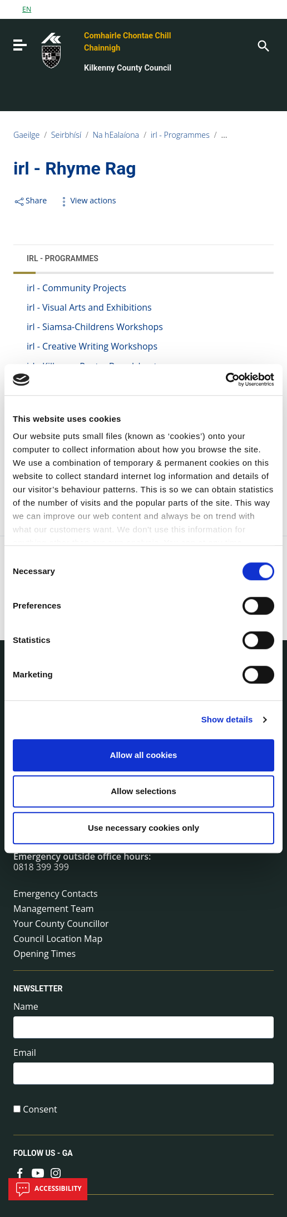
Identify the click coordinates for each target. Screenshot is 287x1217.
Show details (227, 719)
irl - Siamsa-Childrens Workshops (95, 327)
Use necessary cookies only (143, 827)
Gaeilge (26, 134)
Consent (40, 1109)
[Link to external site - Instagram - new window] (55, 1172)
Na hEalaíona (116, 134)
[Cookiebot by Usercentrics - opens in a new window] (225, 379)
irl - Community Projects (76, 288)
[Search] (262, 45)
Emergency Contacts (55, 893)
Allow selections (143, 791)
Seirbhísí (66, 134)
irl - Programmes (180, 134)
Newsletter (38, 988)
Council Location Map (57, 938)
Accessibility (48, 1189)
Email (24, 1053)
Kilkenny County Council (127, 68)
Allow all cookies (143, 755)
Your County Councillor (61, 923)
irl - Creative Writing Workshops (92, 346)
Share (30, 200)
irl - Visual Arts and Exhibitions (89, 307)
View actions (87, 200)
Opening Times (44, 953)
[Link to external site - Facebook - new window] (20, 1172)
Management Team (53, 908)
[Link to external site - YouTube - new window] (37, 1172)
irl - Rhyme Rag (247, 134)
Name (25, 1006)
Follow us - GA (43, 1153)
